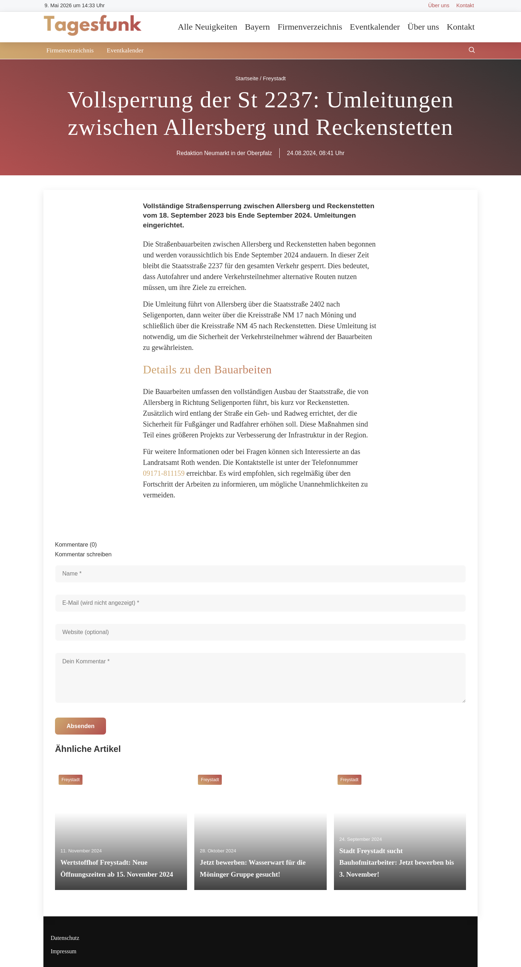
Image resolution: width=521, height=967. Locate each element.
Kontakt (465, 5)
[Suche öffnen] (472, 51)
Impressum (63, 951)
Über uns (438, 5)
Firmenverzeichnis (310, 26)
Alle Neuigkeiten (207, 26)
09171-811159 (164, 473)
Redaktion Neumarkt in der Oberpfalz (224, 153)
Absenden (80, 726)
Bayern (257, 26)
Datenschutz (65, 938)
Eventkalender (375, 26)
